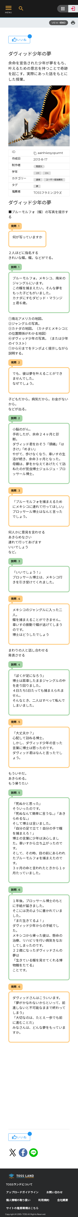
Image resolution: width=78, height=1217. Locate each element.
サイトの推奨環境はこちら (22, 1208)
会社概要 (62, 1200)
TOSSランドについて (19, 1184)
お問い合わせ (54, 1192)
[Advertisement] (39, 1086)
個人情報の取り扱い (18, 1200)
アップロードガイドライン (22, 1192)
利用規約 (43, 1200)
